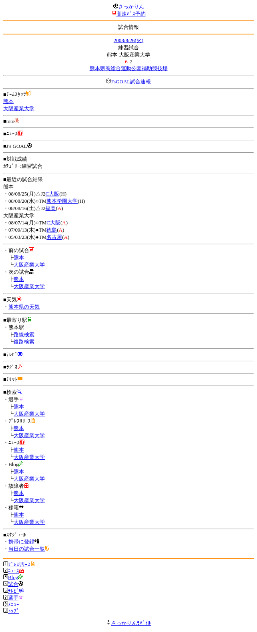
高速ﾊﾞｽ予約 (131, 14)
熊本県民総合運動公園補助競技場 (129, 68)
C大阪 (52, 194)
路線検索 (24, 334)
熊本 (8, 101)
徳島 (51, 230)
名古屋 (54, 237)
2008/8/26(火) (128, 40)
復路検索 (24, 342)
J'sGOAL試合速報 (131, 82)
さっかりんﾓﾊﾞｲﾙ (128, 623)
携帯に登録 (21, 542)
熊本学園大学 (62, 201)
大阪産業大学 (18, 108)
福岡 (50, 208)
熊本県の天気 (24, 307)
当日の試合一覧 (26, 549)
